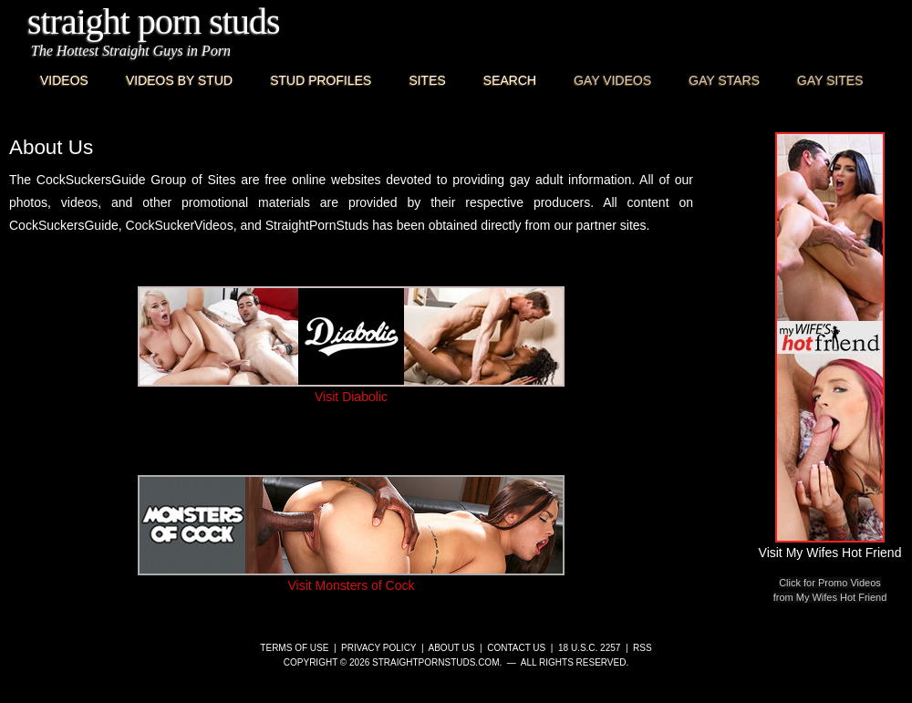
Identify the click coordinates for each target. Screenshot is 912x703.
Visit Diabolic (351, 389)
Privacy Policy (378, 648)
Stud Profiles (320, 80)
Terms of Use (294, 648)
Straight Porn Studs (153, 21)
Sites (427, 80)
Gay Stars (724, 80)
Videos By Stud (179, 80)
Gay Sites (830, 80)
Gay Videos (612, 80)
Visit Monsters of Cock (351, 578)
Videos (64, 80)
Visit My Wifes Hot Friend (830, 545)
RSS (642, 648)
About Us (452, 648)
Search (509, 80)
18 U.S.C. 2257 (589, 648)
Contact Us (516, 648)
